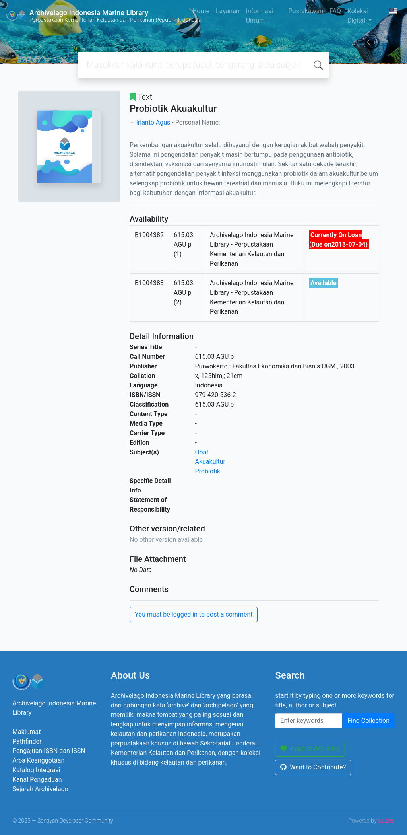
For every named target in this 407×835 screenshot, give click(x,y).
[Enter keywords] (309, 720)
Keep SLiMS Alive (310, 749)
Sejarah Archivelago (40, 789)
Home (200, 11)
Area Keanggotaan (38, 760)
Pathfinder (26, 741)
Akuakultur (210, 461)
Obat (202, 452)
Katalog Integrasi (36, 770)
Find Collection (368, 720)
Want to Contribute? (313, 767)
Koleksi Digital (357, 15)
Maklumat (26, 732)
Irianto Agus (153, 122)
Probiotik (208, 471)
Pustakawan (306, 11)
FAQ (335, 11)
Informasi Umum (259, 15)
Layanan (228, 11)
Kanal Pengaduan (37, 779)
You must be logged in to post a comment (193, 614)
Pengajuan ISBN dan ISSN (48, 751)
